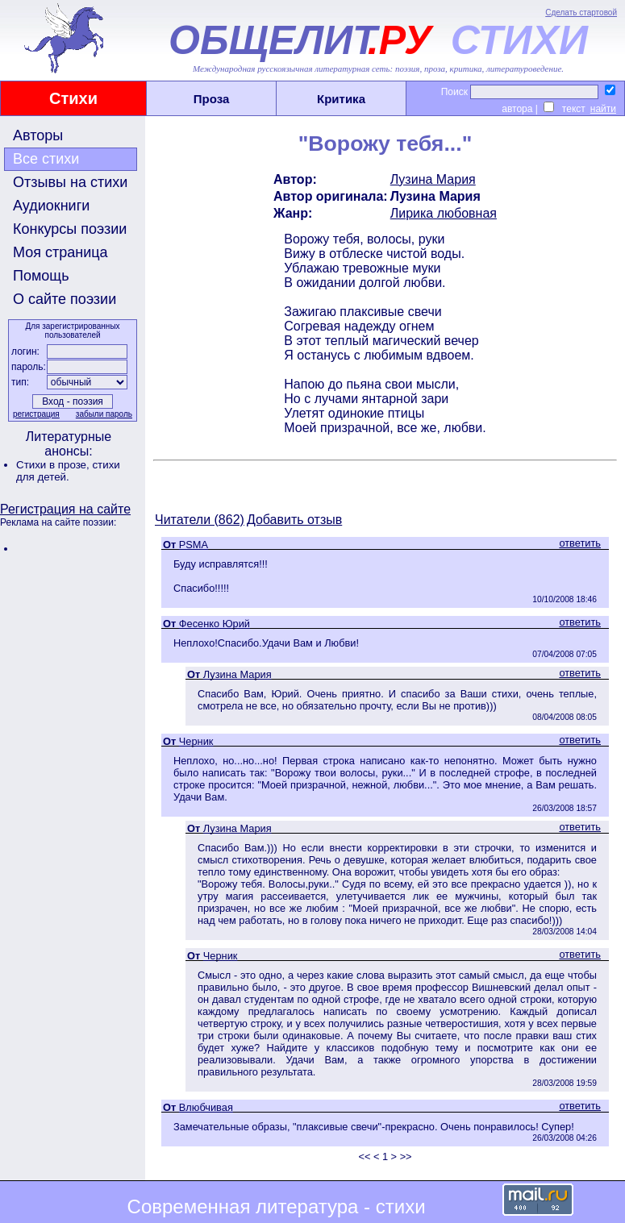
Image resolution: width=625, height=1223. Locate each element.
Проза (212, 99)
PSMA (193, 545)
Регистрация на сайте (65, 509)
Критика (341, 99)
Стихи (73, 98)
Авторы (38, 135)
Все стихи (46, 159)
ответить (580, 543)
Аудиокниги (51, 206)
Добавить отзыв (294, 519)
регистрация (36, 414)
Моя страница (60, 252)
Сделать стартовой (581, 12)
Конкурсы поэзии (70, 229)
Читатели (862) (199, 519)
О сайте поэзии (64, 299)
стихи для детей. (68, 471)
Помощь (41, 276)
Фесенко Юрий (214, 624)
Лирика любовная (443, 213)
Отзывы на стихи (70, 182)
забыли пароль (104, 414)
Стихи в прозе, (54, 465)
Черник (196, 741)
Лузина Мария (433, 179)
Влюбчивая (206, 1107)
